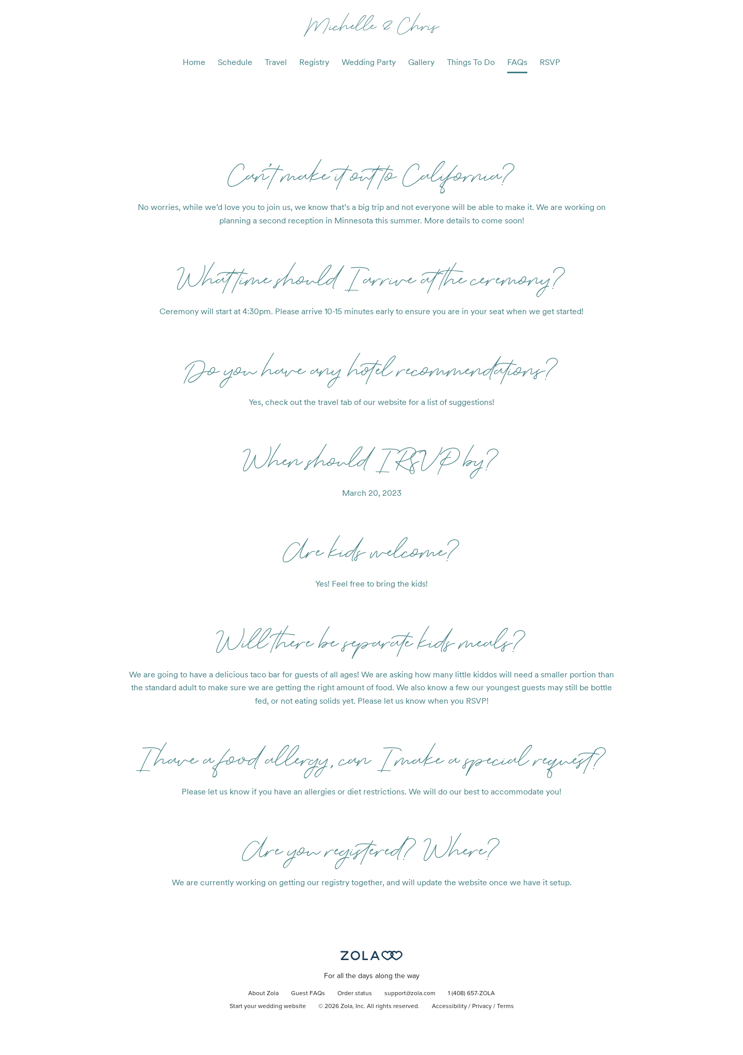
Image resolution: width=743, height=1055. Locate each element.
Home (194, 62)
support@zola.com (409, 994)
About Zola (263, 994)
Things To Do (471, 62)
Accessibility (449, 1006)
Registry (314, 62)
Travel (276, 62)
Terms (505, 1006)
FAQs (517, 62)
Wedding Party (369, 62)
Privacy (482, 1006)
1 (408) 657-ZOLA (471, 994)
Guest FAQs (308, 994)
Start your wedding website (268, 1006)
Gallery (421, 62)
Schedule (235, 62)
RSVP (550, 62)
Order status (354, 994)
